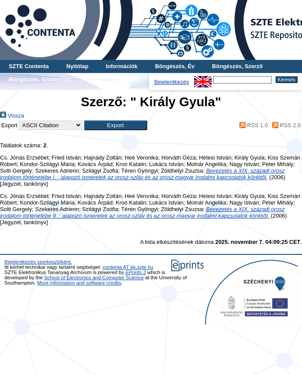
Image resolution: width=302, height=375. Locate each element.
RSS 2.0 (285, 125)
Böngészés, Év (174, 66)
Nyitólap (77, 66)
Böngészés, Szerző (237, 66)
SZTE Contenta (29, 66)
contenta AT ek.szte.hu (128, 267)
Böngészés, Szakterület (40, 79)
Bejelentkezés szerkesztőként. (38, 261)
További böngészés (114, 79)
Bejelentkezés (171, 82)
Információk (122, 66)
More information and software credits (79, 282)
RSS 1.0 (252, 125)
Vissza (12, 115)
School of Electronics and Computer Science (94, 277)
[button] (115, 125)
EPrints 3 (135, 272)
